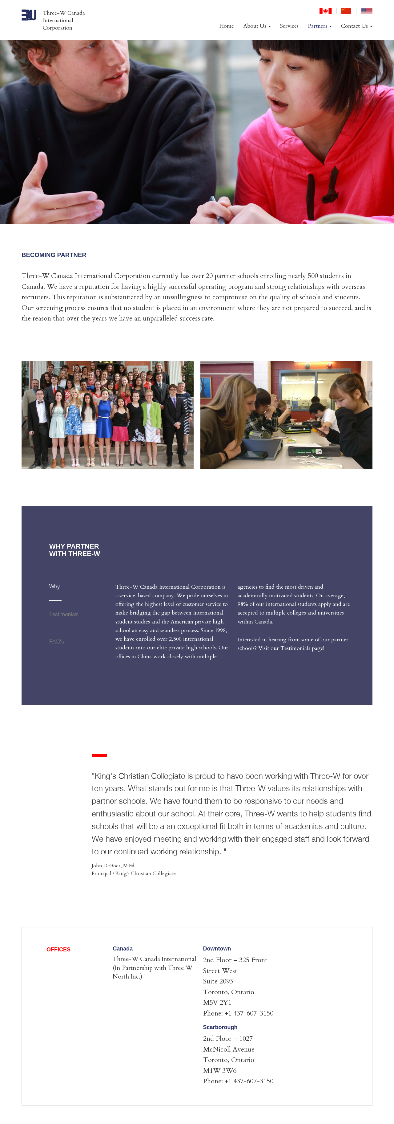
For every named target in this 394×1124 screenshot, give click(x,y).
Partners (320, 26)
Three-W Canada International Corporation (64, 20)
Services (289, 26)
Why (54, 586)
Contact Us (356, 26)
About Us (257, 26)
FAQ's (56, 641)
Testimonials (63, 614)
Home (226, 26)
